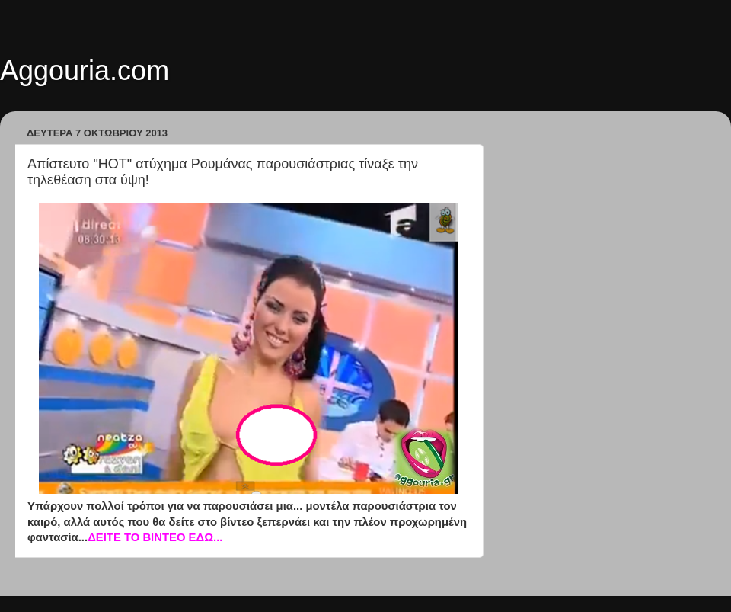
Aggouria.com (84, 70)
